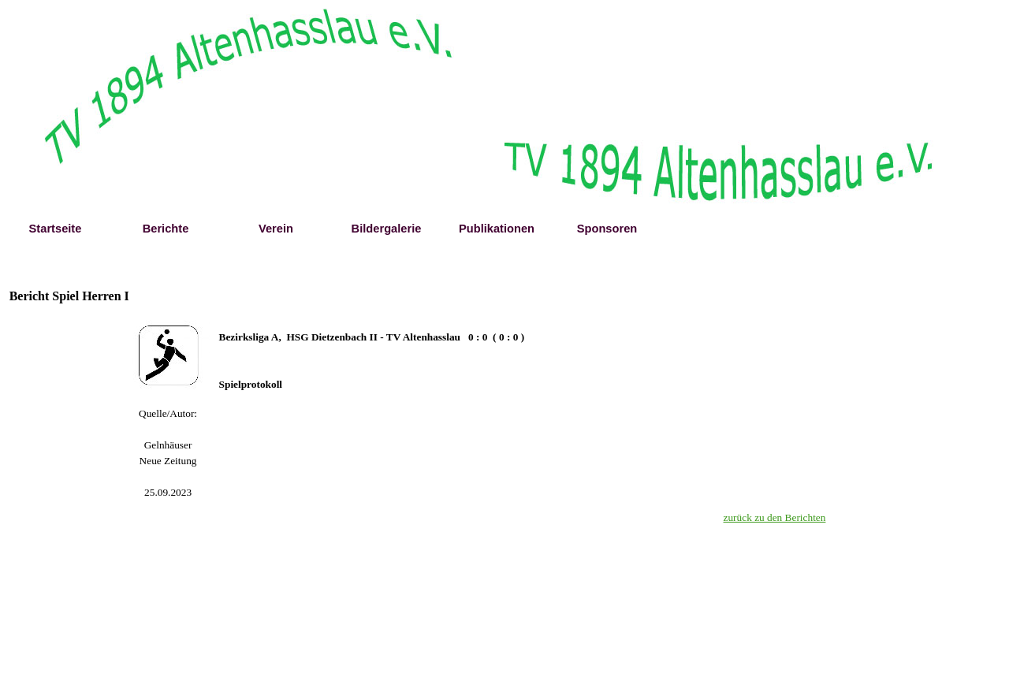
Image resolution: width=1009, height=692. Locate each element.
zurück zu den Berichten (775, 517)
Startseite (55, 228)
